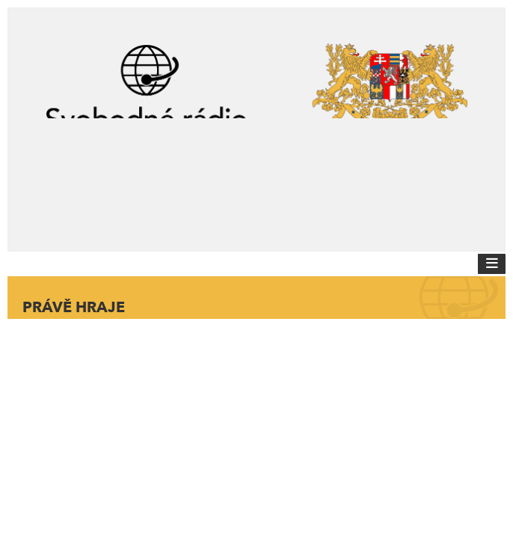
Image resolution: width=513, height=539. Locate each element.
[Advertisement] (256, 178)
